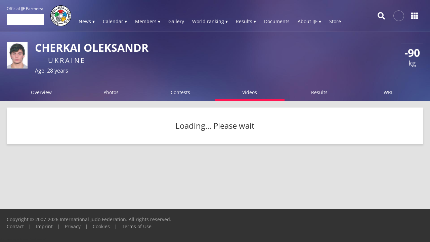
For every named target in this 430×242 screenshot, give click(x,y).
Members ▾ (147, 21)
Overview (41, 92)
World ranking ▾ (210, 21)
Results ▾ (246, 21)
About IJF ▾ (309, 21)
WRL (388, 92)
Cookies (101, 226)
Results (319, 92)
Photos (111, 92)
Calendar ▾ (115, 21)
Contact (15, 226)
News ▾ (87, 21)
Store (335, 21)
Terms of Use (137, 226)
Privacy (73, 226)
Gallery (176, 21)
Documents (277, 21)
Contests (180, 92)
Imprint (44, 226)
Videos (249, 92)
